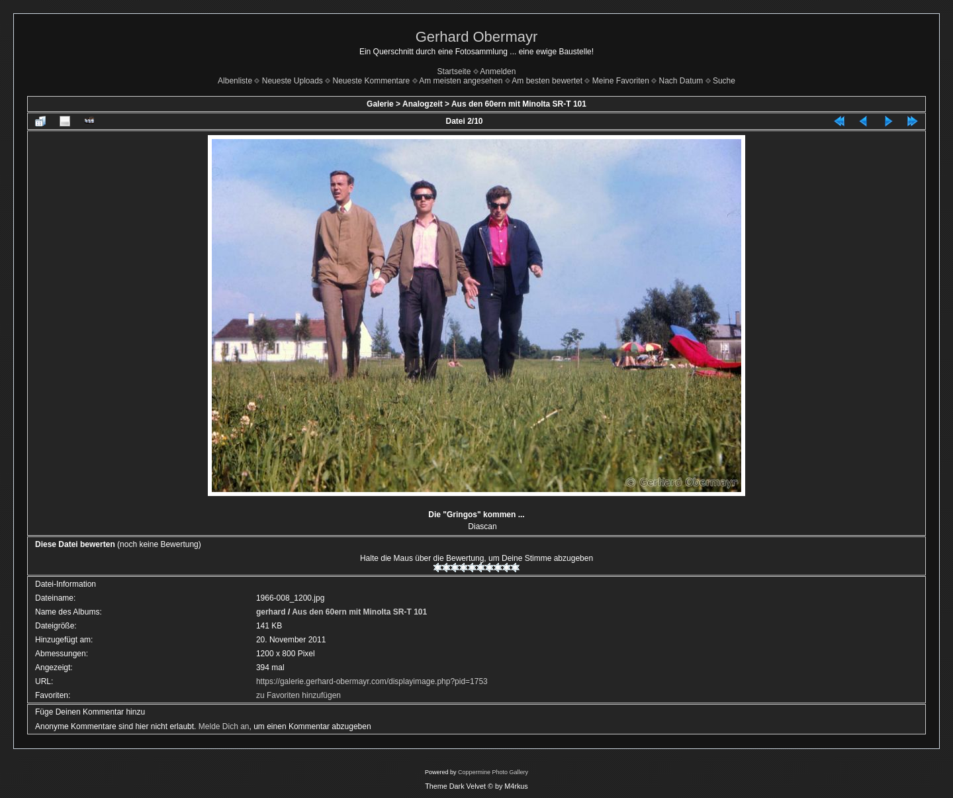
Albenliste (235, 80)
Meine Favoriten (620, 80)
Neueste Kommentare (371, 80)
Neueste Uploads (292, 80)
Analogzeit (422, 104)
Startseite (454, 71)
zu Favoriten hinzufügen (298, 695)
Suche (724, 80)
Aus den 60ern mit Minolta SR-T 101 (518, 104)
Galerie (380, 104)
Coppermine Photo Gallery (493, 772)
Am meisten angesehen (460, 80)
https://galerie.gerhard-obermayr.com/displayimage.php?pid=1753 (372, 681)
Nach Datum (681, 80)
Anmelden (498, 71)
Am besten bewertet (547, 80)
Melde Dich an (224, 726)
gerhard (271, 612)
